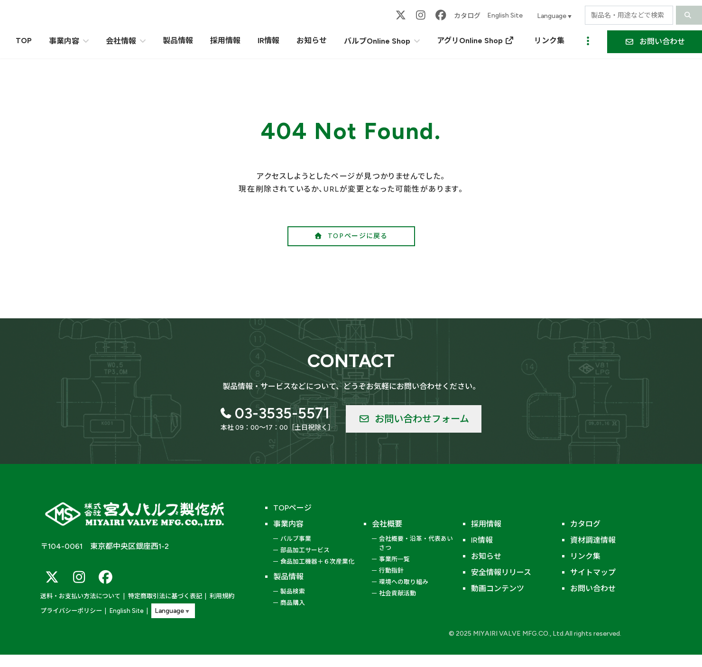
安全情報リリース (501, 572)
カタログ (467, 16)
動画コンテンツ (497, 588)
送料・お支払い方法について (80, 596)
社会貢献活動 (397, 593)
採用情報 (486, 523)
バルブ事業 (295, 538)
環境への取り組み (403, 581)
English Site (505, 15)
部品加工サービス (305, 550)
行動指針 (391, 570)
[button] (351, 236)
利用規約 (222, 596)
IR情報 (482, 540)
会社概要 (387, 523)
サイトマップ (593, 572)
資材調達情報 (593, 540)
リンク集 (585, 556)
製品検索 (292, 591)
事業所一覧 (394, 559)
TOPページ (292, 507)
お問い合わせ (593, 588)
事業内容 (288, 523)
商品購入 (292, 602)
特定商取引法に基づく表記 (165, 596)
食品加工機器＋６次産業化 (317, 561)
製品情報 (288, 576)
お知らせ (486, 556)
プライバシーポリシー (71, 610)
